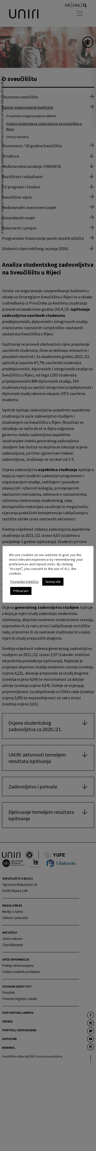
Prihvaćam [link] (20, 591)
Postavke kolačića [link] (24, 581)
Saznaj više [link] (52, 581)
